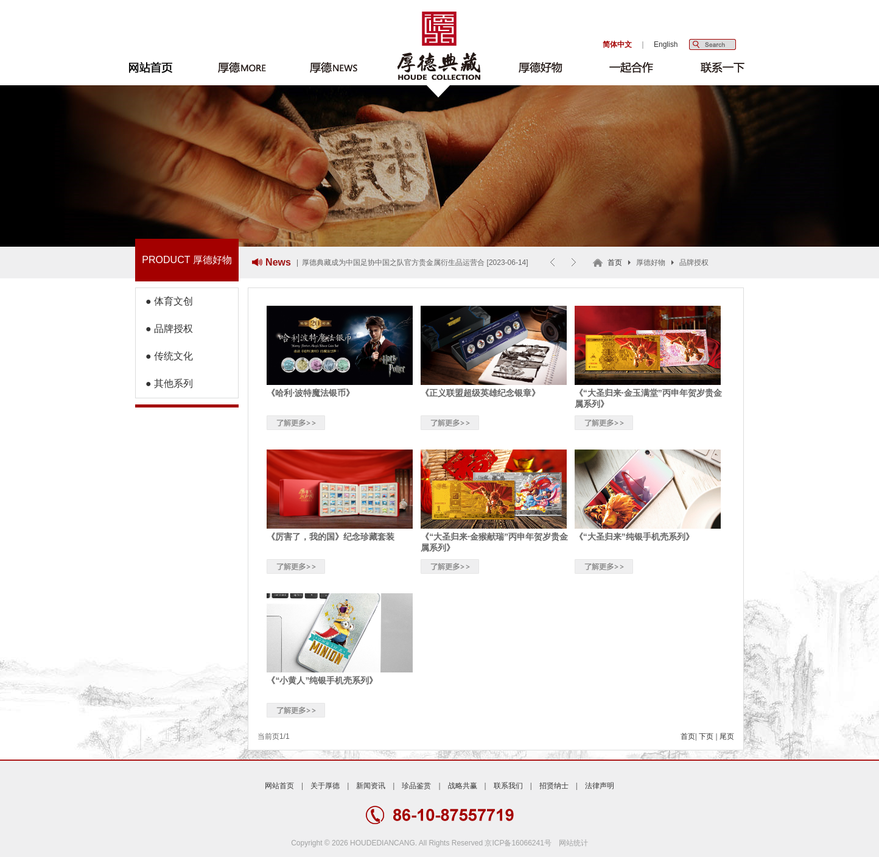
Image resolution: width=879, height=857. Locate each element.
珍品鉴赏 (416, 785)
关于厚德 (325, 785)
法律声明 (599, 785)
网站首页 (279, 785)
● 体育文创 (164, 301)
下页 (706, 736)
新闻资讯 (370, 785)
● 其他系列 (164, 383)
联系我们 (508, 785)
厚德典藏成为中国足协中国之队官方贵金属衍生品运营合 (393, 262)
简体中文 (617, 44)
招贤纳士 (554, 785)
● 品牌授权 (164, 328)
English (666, 44)
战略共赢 (462, 785)
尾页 (727, 736)
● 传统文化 (164, 356)
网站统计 (573, 843)
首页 (615, 262)
